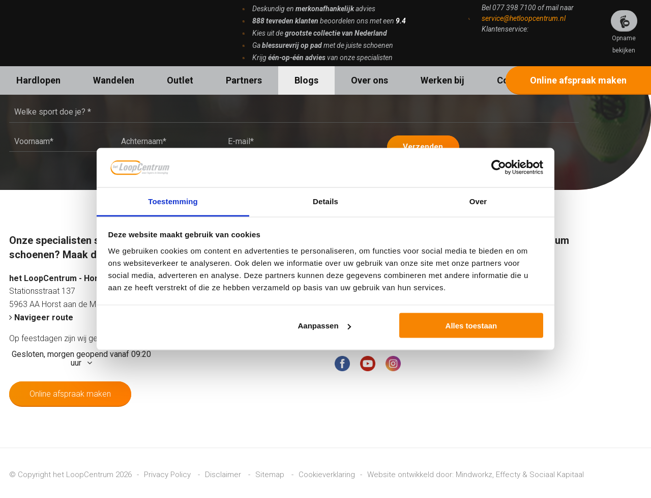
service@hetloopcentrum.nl (524, 18)
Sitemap (270, 471)
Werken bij (442, 80)
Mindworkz (474, 471)
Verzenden (428, 143)
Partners (244, 80)
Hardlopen (38, 80)
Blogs (306, 80)
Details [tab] (325, 201)
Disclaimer (224, 471)
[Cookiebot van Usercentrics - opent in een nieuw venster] (498, 167)
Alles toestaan (471, 325)
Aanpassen (324, 325)
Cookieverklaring (327, 471)
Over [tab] (478, 201)
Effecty (508, 471)
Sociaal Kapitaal (556, 471)
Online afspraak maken (578, 80)
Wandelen (113, 80)
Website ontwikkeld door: (411, 471)
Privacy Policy (168, 471)
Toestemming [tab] (173, 201)
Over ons (369, 80)
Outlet (180, 80)
